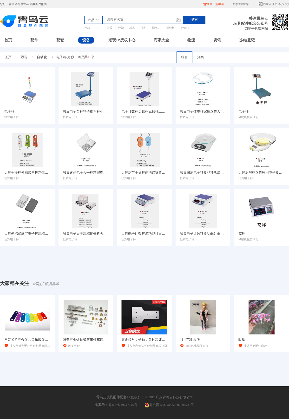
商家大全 (161, 40)
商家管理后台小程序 (273, 4)
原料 (143, 28)
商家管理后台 (241, 4)
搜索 (194, 20)
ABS (98, 28)
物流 (191, 40)
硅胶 (109, 28)
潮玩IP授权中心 (121, 40)
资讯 (217, 40)
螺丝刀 (156, 28)
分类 (200, 57)
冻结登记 (247, 40)
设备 (86, 40)
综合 (184, 57)
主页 (8, 57)
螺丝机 (170, 28)
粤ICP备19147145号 (122, 405)
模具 (132, 28)
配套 (60, 40)
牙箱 (87, 28)
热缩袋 (184, 28)
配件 (34, 40)
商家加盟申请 (213, 4)
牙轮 (121, 28)
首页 (8, 40)
